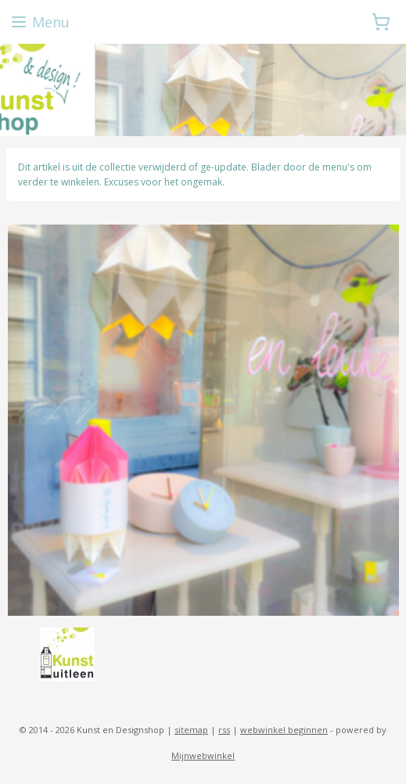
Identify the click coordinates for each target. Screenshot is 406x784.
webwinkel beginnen (284, 729)
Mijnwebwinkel (203, 755)
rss (224, 729)
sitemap (191, 729)
